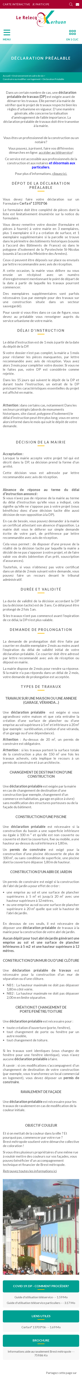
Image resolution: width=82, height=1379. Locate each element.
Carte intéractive (16, 4)
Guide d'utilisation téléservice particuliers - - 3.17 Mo (41, 1302)
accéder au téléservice (55, 152)
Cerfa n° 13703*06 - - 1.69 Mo (41, 1327)
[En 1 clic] (71, 36)
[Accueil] (41, 19)
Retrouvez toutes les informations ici (30, 1171)
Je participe (40, 4)
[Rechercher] (71, 4)
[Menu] (9, 36)
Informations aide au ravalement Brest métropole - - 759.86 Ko (41, 1353)
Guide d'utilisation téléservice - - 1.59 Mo (41, 1297)
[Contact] (77, 4)
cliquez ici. (59, 173)
